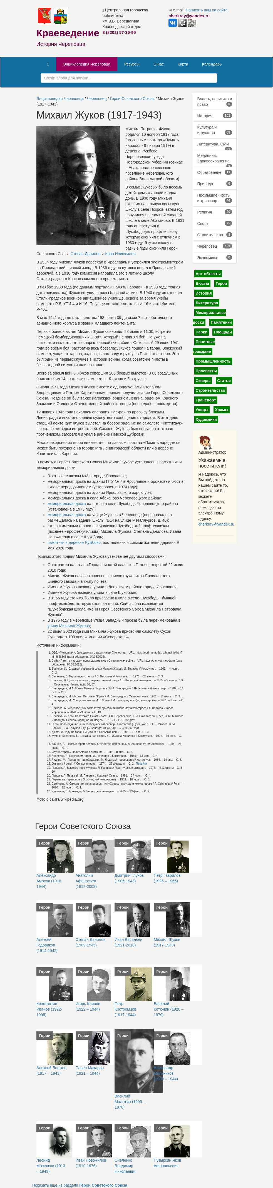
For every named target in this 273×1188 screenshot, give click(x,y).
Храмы (221, 410)
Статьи (224, 380)
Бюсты (202, 283)
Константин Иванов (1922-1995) (49, 1009)
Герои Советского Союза (132, 98)
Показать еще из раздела (79, 1185)
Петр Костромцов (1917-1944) (125, 1009)
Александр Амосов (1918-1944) (49, 881)
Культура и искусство (214, 130)
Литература (207, 303)
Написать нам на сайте (206, 10)
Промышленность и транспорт (214, 198)
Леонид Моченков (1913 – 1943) (50, 1166)
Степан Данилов (86, 254)
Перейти (141, 763)
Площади (223, 332)
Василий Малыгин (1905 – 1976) (130, 1101)
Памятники (221, 322)
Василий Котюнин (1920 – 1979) (168, 1009)
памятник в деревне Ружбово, (75, 542)
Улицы (202, 410)
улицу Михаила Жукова (69, 626)
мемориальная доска (67, 503)
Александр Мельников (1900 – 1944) (166, 1073)
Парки (201, 332)
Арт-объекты (208, 274)
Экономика (214, 257)
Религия (214, 211)
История (214, 115)
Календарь (212, 64)
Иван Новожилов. (120, 254)
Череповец (97, 98)
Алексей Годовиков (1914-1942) (47, 945)
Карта (183, 64)
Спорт (214, 223)
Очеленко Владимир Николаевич (125, 1166)
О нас (158, 64)
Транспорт (206, 400)
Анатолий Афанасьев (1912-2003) (86, 881)
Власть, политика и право (214, 102)
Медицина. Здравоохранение (214, 160)
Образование (214, 172)
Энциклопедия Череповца (86, 64)
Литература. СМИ (214, 146)
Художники (206, 419)
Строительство (214, 234)
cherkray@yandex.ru (216, 524)
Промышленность (213, 361)
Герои (221, 283)
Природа (214, 183)
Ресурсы (132, 64)
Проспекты (206, 371)
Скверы (203, 380)
